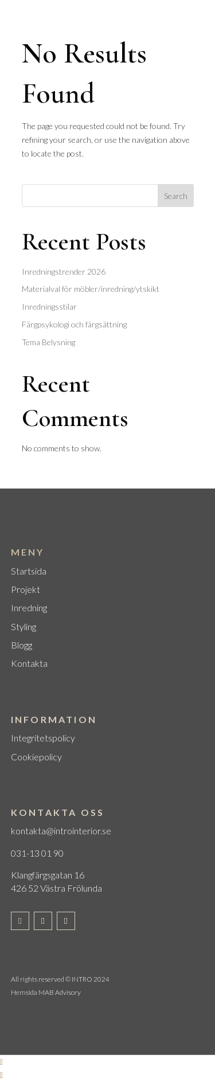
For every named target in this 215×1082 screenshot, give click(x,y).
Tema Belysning (48, 342)
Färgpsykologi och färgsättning (74, 324)
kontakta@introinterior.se (61, 830)
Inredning (29, 607)
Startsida (28, 570)
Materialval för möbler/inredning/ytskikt (90, 289)
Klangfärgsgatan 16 (47, 874)
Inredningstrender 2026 (63, 271)
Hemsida (24, 992)
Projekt (25, 589)
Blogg (21, 644)
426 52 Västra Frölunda (56, 887)
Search (175, 196)
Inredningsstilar (49, 306)
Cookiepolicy (36, 756)
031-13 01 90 (37, 852)
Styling (23, 626)
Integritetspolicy (43, 737)
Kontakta (29, 663)
